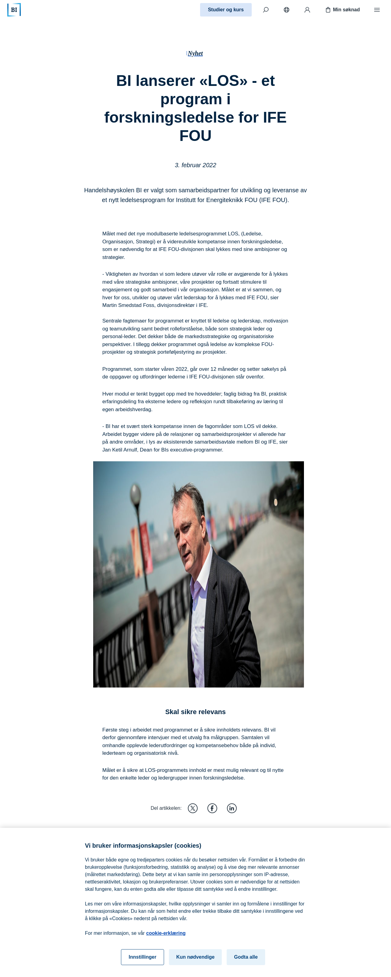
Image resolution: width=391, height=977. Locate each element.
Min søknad (342, 9)
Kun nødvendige (195, 960)
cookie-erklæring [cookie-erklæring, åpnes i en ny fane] (166, 936)
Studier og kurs (226, 9)
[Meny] (377, 10)
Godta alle (246, 960)
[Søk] (265, 10)
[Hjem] (14, 10)
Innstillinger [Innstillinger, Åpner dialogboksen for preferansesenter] (142, 960)
